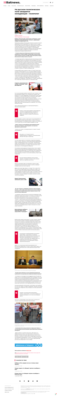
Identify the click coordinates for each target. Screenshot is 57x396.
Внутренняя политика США (19, 353)
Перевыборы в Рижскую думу (23, 37)
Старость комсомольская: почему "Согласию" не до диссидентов (21, 84)
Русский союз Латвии (23, 352)
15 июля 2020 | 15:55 (18, 371)
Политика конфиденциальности (9, 387)
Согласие (17, 352)
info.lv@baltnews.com (23, 392)
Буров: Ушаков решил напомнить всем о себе (20, 179)
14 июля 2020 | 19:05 (18, 366)
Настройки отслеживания (8, 390)
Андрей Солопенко (18, 35)
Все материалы (45, 2)
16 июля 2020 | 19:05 (18, 376)
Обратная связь (7, 392)
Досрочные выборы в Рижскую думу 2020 (33, 352)
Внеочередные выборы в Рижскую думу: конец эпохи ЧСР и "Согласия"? (21, 210)
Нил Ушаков (26, 353)
